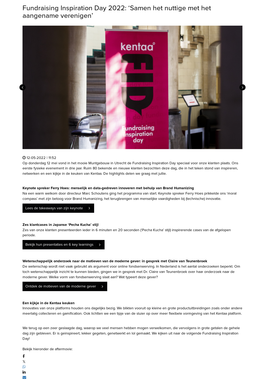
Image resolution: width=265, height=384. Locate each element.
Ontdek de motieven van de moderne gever (60, 286)
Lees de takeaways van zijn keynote (54, 208)
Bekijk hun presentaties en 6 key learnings (59, 244)
